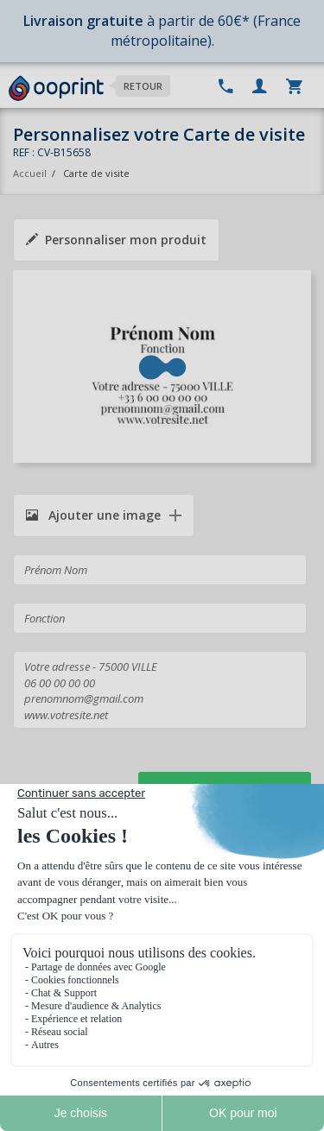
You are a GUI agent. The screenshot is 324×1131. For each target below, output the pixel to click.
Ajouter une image (93, 515)
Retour (143, 85)
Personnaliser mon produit (116, 239)
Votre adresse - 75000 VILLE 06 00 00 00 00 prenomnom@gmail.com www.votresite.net (160, 690)
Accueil (30, 173)
